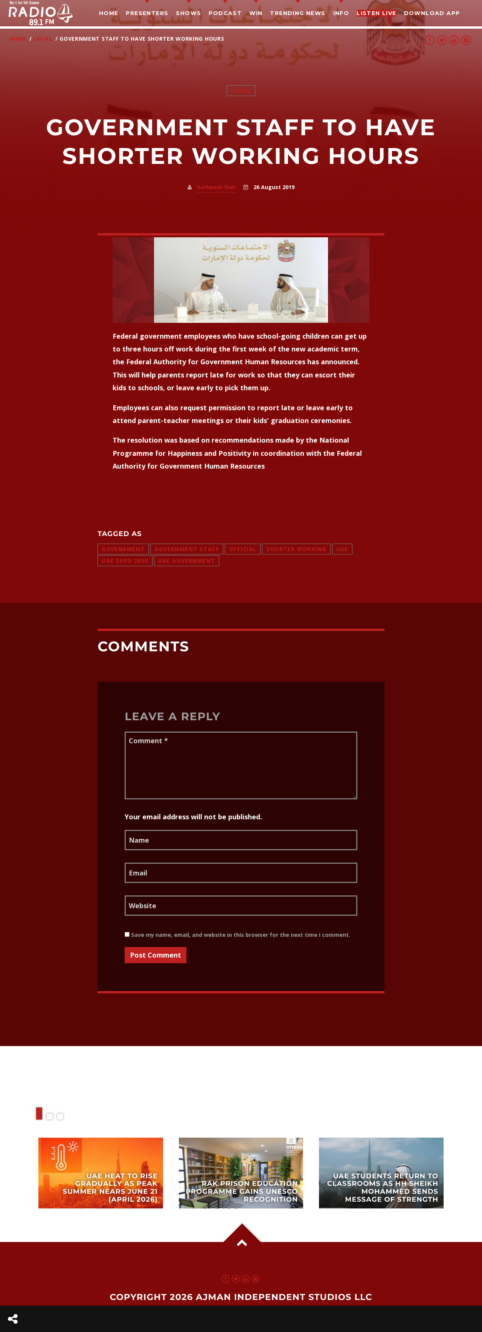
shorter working (296, 549)
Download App (432, 13)
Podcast (225, 13)
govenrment (123, 549)
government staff (186, 549)
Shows (188, 13)
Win (255, 13)
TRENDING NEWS (297, 13)
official (242, 549)
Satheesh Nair (216, 187)
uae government (186, 560)
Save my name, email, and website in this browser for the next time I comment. (237, 934)
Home (109, 13)
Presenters (147, 13)
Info (341, 13)
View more (100, 1173)
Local (43, 38)
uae (342, 549)
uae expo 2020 (125, 560)
